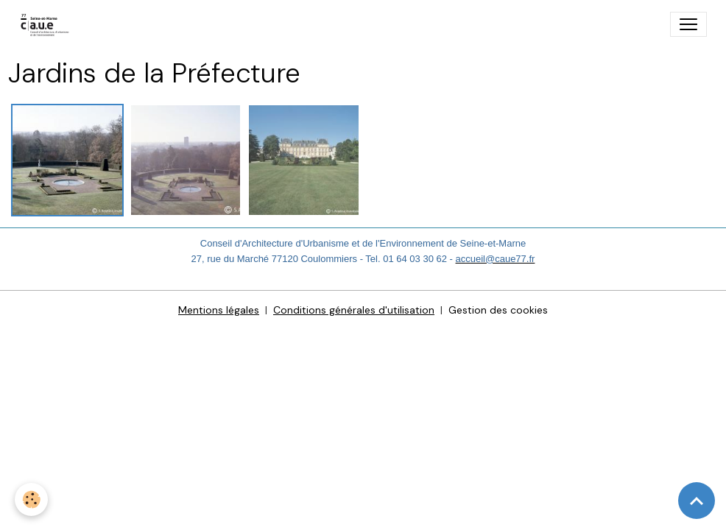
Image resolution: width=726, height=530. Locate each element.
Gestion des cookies (498, 310)
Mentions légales (218, 310)
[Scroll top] (696, 500)
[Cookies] (31, 499)
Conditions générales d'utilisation (353, 310)
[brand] (48, 24)
